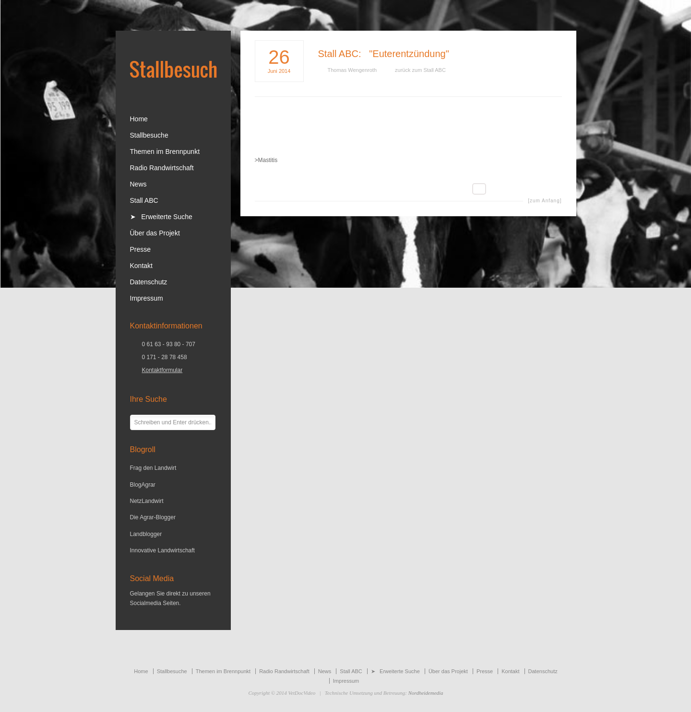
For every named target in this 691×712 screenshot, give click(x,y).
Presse (140, 249)
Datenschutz (148, 282)
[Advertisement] (408, 133)
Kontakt (141, 265)
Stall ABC (338, 53)
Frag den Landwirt (153, 468)
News (138, 184)
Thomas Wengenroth (352, 70)
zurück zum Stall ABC (420, 70)
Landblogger (146, 534)
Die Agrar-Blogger (153, 517)
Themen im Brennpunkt (165, 151)
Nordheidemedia (425, 693)
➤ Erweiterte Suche (161, 216)
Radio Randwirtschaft (162, 167)
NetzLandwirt (147, 501)
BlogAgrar (142, 484)
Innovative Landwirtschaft (162, 550)
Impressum (146, 298)
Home (139, 119)
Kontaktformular (162, 370)
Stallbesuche (149, 135)
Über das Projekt (155, 233)
